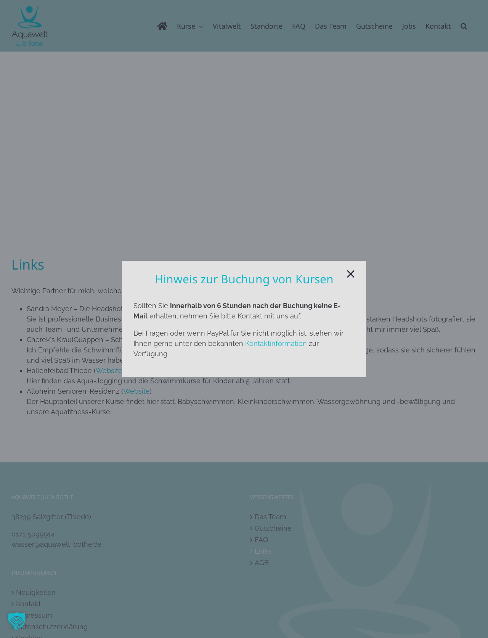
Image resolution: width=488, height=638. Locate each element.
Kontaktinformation (276, 343)
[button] (17, 621)
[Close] (350, 274)
